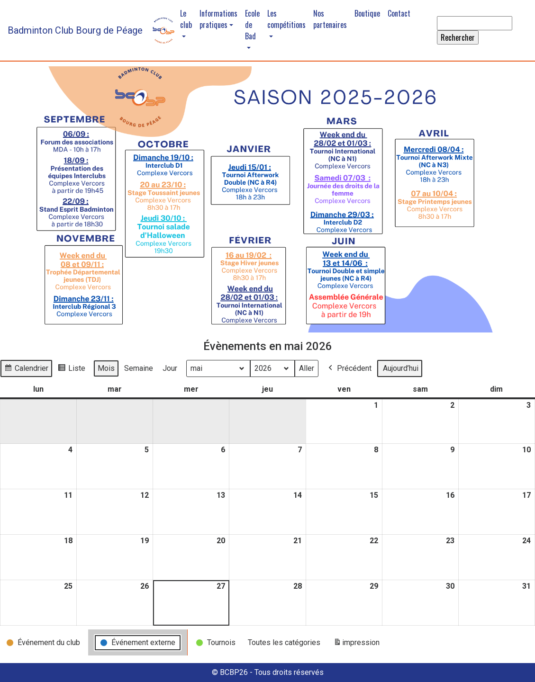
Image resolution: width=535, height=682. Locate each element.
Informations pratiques (218, 19)
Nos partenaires (330, 19)
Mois (106, 368)
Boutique (367, 13)
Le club (186, 19)
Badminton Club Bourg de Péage (75, 30)
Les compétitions (286, 19)
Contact (399, 13)
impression (356, 644)
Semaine (138, 368)
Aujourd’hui (400, 368)
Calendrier (26, 369)
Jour (170, 368)
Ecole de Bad (252, 25)
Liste (71, 369)
